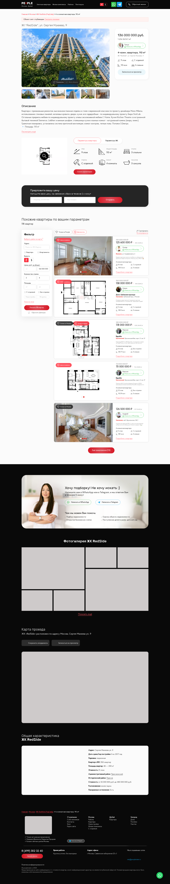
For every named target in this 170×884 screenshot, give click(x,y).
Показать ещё (85, 614)
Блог (69, 824)
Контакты (70, 822)
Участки (133, 824)
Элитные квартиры (44, 4)
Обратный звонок (137, 4)
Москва (24, 6)
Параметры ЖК (111, 141)
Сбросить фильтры (37, 313)
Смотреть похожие (52, 19)
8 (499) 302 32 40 (32, 851)
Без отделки (44, 292)
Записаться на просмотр (131, 72)
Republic (119, 336)
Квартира (29, 252)
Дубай (30, 6)
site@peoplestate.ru (134, 859)
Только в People (62, 232)
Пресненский (117, 774)
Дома (133, 820)
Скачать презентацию (84, 172)
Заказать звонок (32, 856)
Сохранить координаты (35, 643)
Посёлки (134, 822)
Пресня (109, 778)
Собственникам (73, 820)
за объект (36, 265)
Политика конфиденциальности (33, 865)
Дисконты (79, 232)
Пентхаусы (79, 4)
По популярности (142, 233)
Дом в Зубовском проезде (125, 295)
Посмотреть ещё (29, 132)
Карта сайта (71, 826)
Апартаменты (44, 252)
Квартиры (91, 822)
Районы (71, 4)
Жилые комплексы (59, 4)
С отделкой (30, 292)
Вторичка (43, 297)
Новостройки (93, 824)
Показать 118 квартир (37, 307)
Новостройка (30, 297)
